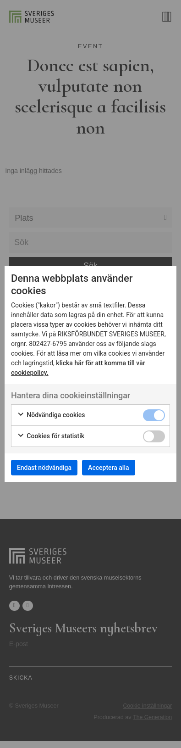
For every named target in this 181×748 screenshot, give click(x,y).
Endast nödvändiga (44, 467)
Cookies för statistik (50, 436)
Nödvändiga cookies (51, 415)
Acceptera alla (108, 467)
